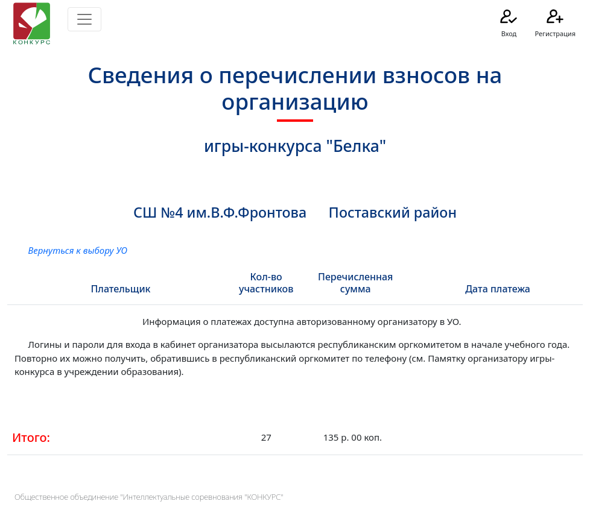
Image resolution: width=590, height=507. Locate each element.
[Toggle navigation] (84, 19)
